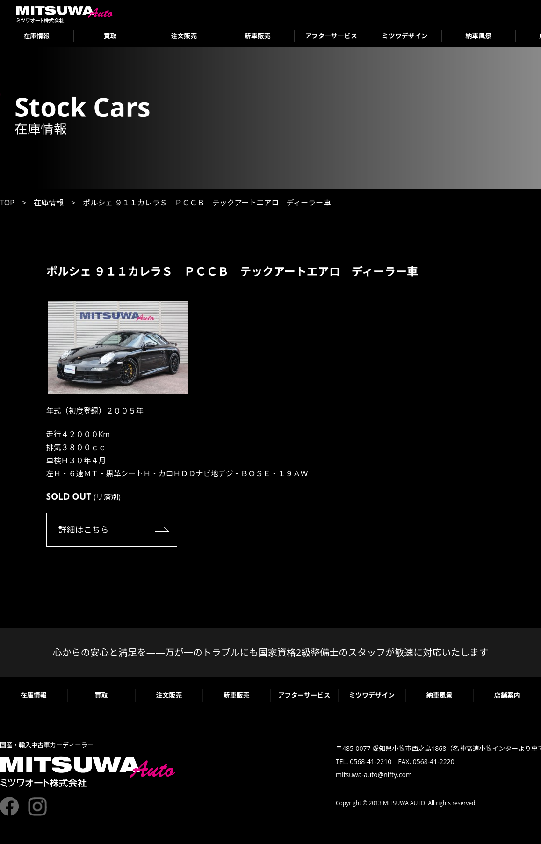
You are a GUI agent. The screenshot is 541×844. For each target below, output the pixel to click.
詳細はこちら (83, 529)
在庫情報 (36, 35)
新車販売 (258, 35)
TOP (7, 202)
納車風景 (478, 35)
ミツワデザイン (405, 35)
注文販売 (184, 35)
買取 (110, 35)
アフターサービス (331, 35)
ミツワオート (64, 14)
